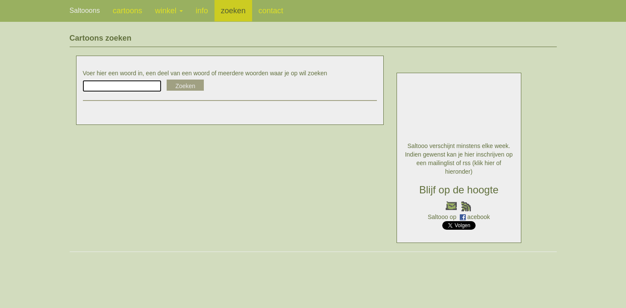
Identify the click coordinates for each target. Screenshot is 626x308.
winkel (169, 10)
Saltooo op (443, 216)
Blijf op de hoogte (458, 189)
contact (271, 10)
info (202, 10)
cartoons (127, 10)
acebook (478, 216)
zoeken (233, 10)
